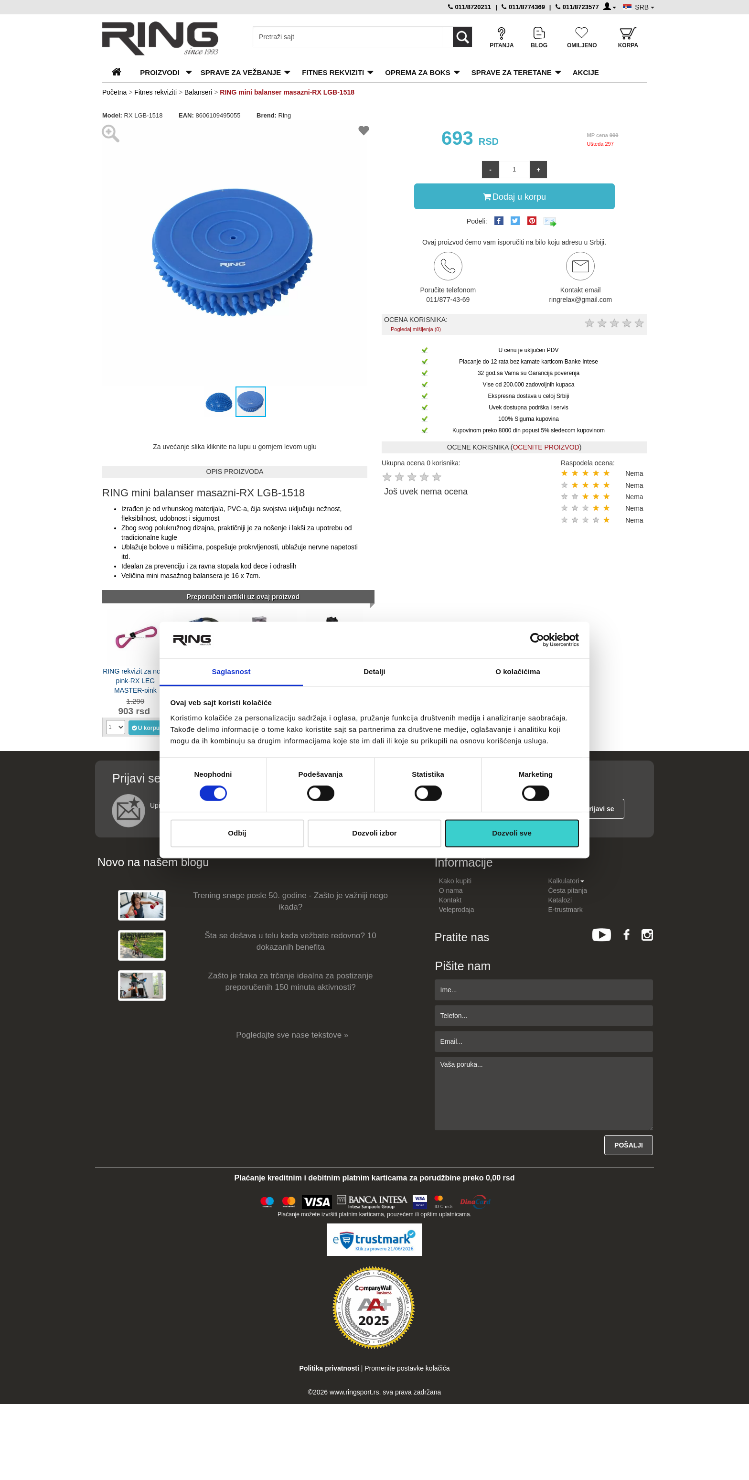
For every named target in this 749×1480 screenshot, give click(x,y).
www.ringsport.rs (354, 1392)
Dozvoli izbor (374, 833)
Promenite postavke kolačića (406, 1368)
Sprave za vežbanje (241, 72)
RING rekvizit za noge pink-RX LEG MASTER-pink (135, 680)
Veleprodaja (456, 909)
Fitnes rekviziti (333, 72)
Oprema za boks (417, 72)
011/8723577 (577, 7)
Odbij (237, 833)
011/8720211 (470, 7)
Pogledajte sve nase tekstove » (292, 1035)
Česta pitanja (567, 890)
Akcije (586, 72)
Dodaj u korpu (514, 196)
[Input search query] (348, 37)
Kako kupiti (455, 881)
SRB (644, 7)
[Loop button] (462, 37)
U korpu (145, 727)
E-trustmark (565, 909)
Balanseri (198, 92)
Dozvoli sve (512, 833)
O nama (451, 890)
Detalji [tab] (374, 671)
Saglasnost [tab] (231, 671)
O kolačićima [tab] (517, 671)
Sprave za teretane (511, 72)
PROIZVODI (160, 72)
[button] (110, 253)
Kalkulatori (566, 881)
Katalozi (560, 900)
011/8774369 (523, 7)
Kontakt (450, 900)
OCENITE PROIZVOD (546, 447)
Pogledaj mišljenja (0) (416, 329)
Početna (114, 92)
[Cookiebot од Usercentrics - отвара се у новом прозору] (537, 640)
